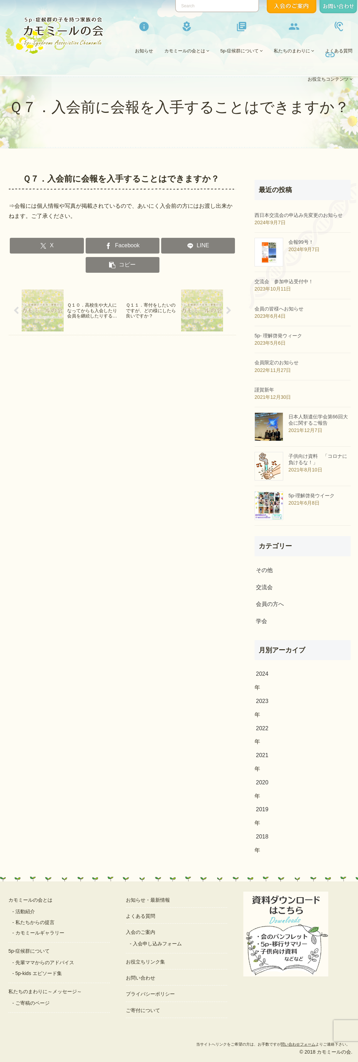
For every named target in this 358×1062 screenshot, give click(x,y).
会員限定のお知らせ (277, 362)
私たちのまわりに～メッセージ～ (45, 991)
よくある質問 (140, 916)
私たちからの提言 (35, 922)
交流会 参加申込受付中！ (284, 281)
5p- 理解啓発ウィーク (278, 335)
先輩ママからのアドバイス (44, 962)
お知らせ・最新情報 (148, 900)
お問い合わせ (140, 978)
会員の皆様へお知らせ (279, 309)
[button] (122, 265)
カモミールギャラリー (39, 933)
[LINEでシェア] (198, 246)
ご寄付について (143, 1010)
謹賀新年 (264, 390)
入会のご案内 (140, 932)
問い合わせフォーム (298, 1044)
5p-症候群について (29, 951)
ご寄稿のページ (32, 1003)
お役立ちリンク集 (145, 962)
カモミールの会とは (30, 900)
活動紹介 (25, 911)
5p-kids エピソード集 (38, 973)
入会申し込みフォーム (157, 943)
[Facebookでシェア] (122, 246)
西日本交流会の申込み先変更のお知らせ (299, 215)
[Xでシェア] (47, 246)
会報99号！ (301, 242)
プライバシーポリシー (150, 994)
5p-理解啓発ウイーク (311, 495)
